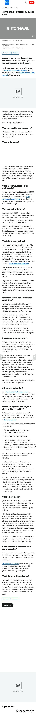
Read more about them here (19, 264)
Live (31, 2)
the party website (10, 420)
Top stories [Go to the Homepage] (8, 706)
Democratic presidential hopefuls (15, 70)
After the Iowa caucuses (10, 564)
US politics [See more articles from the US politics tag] (7, 605)
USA (16, 7)
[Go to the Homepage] (7, 2)
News (6, 7)
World (11, 7)
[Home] (2, 7)
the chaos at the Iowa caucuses (16, 392)
